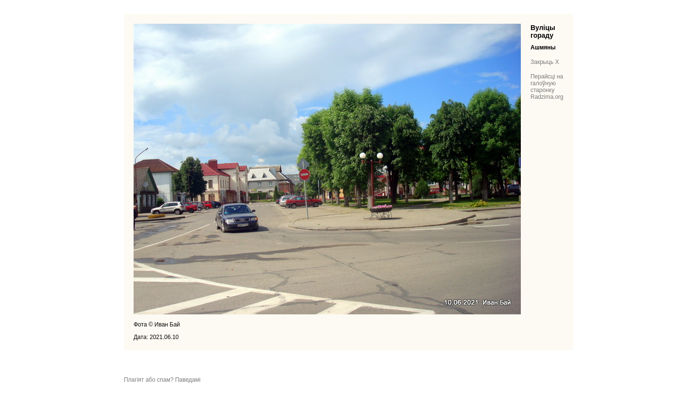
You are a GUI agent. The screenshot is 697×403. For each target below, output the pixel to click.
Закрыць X (544, 62)
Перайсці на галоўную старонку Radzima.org (546, 86)
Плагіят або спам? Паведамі (162, 379)
